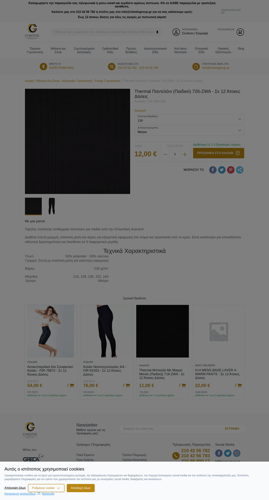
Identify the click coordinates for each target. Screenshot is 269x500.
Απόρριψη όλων (15, 487)
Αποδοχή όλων (81, 488)
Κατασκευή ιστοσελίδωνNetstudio (29, 493)
